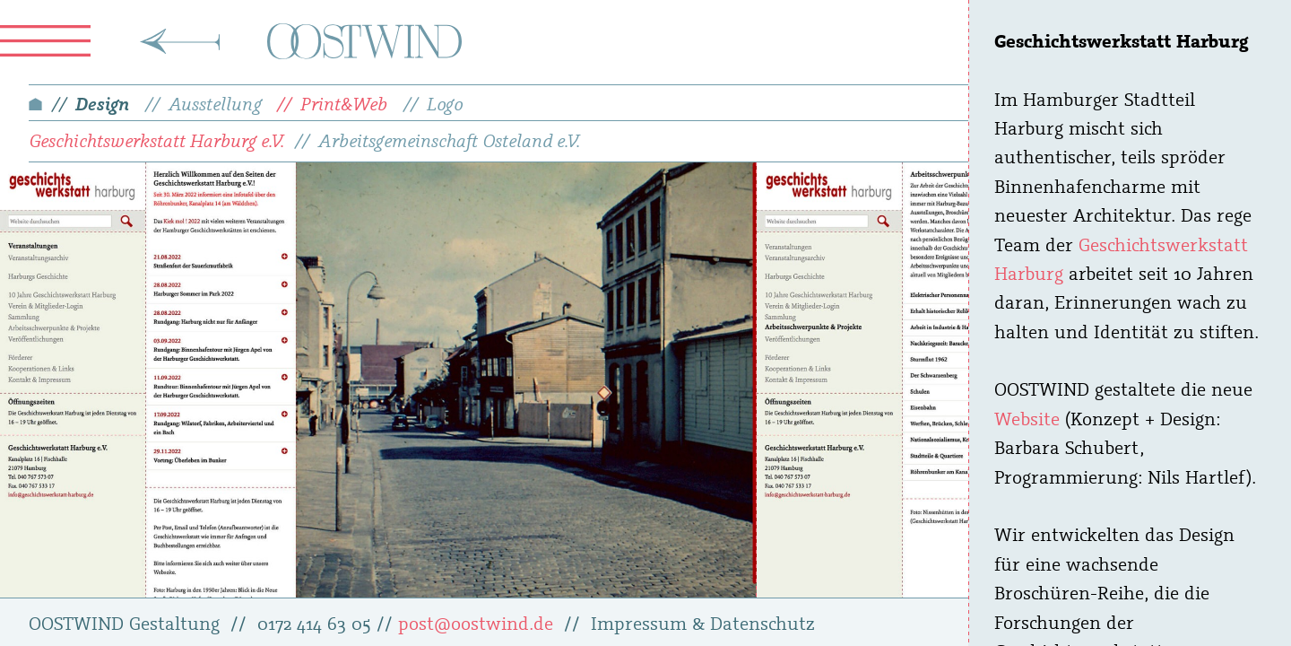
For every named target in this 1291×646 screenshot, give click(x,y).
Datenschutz (762, 622)
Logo (445, 103)
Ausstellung (215, 103)
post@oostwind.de (475, 622)
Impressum (639, 622)
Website (1027, 418)
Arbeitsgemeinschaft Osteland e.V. (449, 140)
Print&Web (343, 103)
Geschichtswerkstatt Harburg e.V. (156, 140)
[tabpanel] (378, 380)
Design (102, 103)
